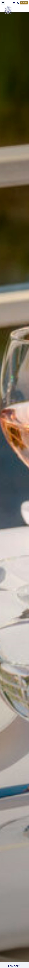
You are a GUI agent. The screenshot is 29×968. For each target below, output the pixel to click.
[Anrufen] (18, 3)
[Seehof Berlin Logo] (14, 10)
